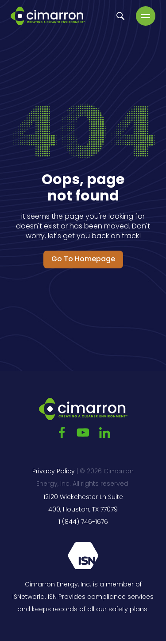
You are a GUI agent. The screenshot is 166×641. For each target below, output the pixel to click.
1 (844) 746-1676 (83, 522)
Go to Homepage (83, 259)
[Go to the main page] (48, 16)
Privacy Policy (53, 471)
